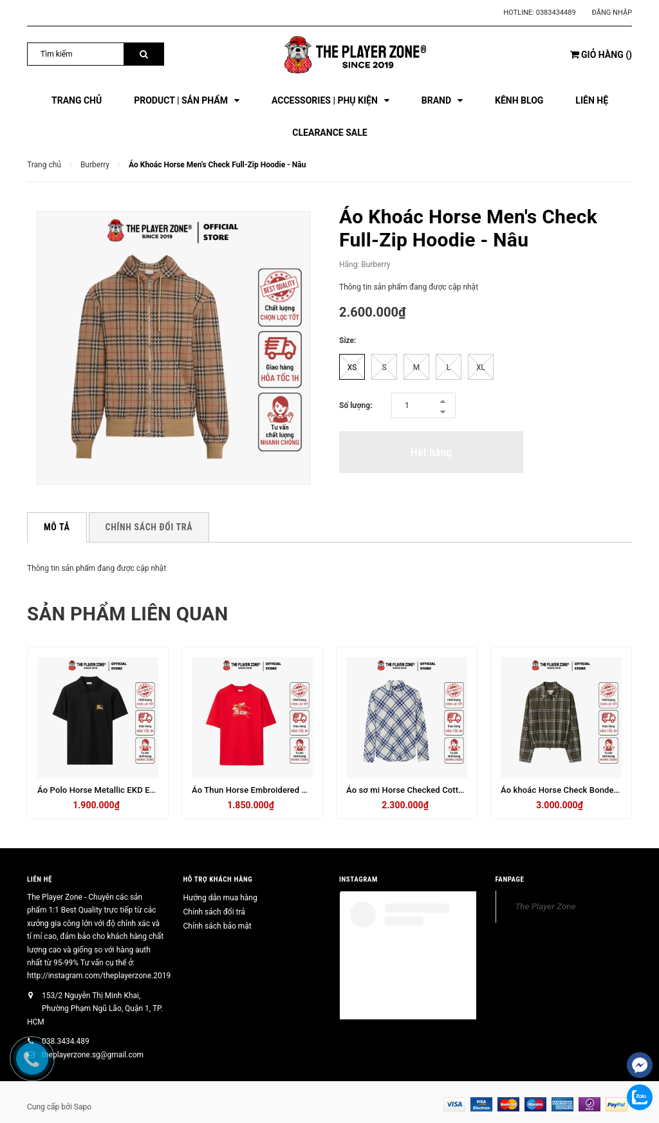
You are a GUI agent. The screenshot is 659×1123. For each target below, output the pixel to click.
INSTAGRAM (358, 879)
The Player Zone (545, 906)
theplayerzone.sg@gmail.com (93, 1054)
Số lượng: (356, 405)
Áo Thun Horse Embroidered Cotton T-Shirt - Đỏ (282, 790)
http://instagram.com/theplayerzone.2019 (99, 975)
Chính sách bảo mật (217, 926)
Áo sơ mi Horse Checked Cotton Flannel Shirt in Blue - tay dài (462, 790)
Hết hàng (431, 452)
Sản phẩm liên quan (129, 613)
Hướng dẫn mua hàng (220, 897)
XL (480, 367)
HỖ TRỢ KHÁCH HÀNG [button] (218, 879)
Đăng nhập (612, 12)
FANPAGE (510, 879)
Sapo (82, 1106)
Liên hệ (39, 879)
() (601, 55)
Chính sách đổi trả (214, 911)
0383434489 (556, 12)
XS (352, 367)
